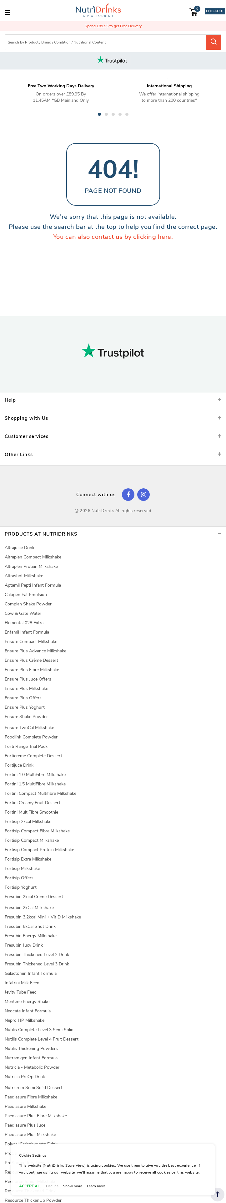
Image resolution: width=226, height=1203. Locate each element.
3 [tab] (113, 114)
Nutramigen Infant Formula (31, 1058)
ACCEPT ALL (30, 1186)
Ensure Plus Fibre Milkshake (32, 670)
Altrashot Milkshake (24, 576)
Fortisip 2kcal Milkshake (28, 822)
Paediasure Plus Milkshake (30, 1135)
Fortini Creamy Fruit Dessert (32, 803)
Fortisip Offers (19, 878)
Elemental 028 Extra (24, 623)
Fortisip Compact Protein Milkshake (39, 850)
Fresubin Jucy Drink (24, 945)
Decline (52, 1186)
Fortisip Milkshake (22, 868)
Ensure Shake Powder (26, 717)
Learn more (96, 1186)
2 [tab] (106, 114)
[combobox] (106, 42)
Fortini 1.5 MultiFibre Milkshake (35, 784)
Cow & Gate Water (23, 613)
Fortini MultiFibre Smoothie (31, 812)
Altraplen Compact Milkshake (33, 557)
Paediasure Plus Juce (25, 1125)
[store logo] (98, 11)
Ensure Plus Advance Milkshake (35, 651)
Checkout (215, 11)
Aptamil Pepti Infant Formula (33, 585)
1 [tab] (99, 114)
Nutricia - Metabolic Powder (32, 1067)
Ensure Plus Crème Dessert (31, 660)
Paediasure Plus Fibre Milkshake (36, 1116)
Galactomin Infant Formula (31, 973)
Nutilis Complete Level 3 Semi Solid (39, 1030)
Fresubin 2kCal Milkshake (29, 908)
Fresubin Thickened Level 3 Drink (37, 964)
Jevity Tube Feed (21, 992)
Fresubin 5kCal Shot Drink (30, 926)
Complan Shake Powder (28, 604)
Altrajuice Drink (19, 548)
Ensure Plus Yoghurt (25, 707)
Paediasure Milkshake (25, 1106)
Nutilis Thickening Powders (31, 1048)
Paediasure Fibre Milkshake (31, 1097)
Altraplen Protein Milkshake (31, 566)
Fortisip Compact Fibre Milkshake (37, 831)
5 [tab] (126, 114)
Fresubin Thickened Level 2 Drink (37, 955)
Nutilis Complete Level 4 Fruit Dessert (41, 1039)
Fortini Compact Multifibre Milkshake (40, 793)
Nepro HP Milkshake (24, 1020)
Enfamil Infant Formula (27, 632)
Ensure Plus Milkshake (26, 688)
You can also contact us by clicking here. (113, 237)
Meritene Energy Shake (27, 1002)
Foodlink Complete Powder (31, 737)
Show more (72, 1186)
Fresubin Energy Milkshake (31, 936)
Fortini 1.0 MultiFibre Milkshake (35, 775)
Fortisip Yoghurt (21, 887)
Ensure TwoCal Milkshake (29, 728)
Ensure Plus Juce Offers (28, 679)
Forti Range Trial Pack (26, 746)
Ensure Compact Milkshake (31, 642)
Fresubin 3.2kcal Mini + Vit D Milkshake (43, 917)
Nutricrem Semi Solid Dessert (34, 1088)
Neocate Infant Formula (28, 1011)
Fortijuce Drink (19, 765)
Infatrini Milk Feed (22, 983)
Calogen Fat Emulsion (26, 595)
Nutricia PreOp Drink (25, 1077)
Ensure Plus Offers (23, 698)
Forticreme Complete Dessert (33, 756)
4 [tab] (120, 114)
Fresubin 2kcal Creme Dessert (34, 897)
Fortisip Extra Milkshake (28, 859)
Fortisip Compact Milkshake (32, 840)
